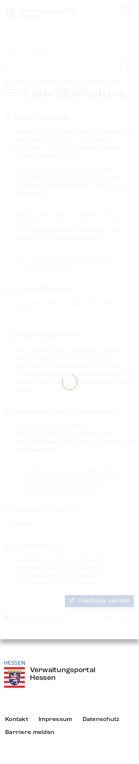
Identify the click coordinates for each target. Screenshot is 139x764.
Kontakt (16, 720)
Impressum (55, 720)
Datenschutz (101, 720)
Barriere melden (29, 732)
